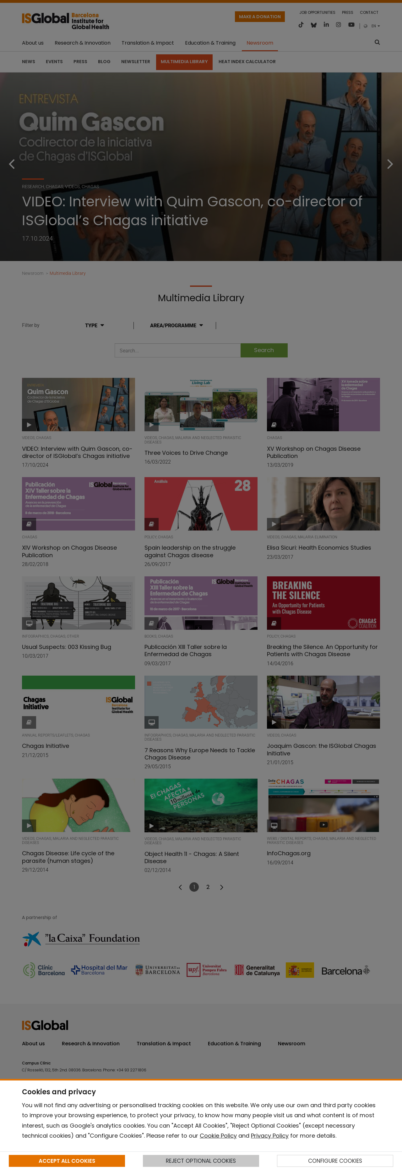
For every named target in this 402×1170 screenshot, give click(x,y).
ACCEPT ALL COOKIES (67, 1161)
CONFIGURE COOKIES (335, 1161)
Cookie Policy (218, 1136)
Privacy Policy (270, 1136)
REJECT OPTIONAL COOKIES (201, 1161)
